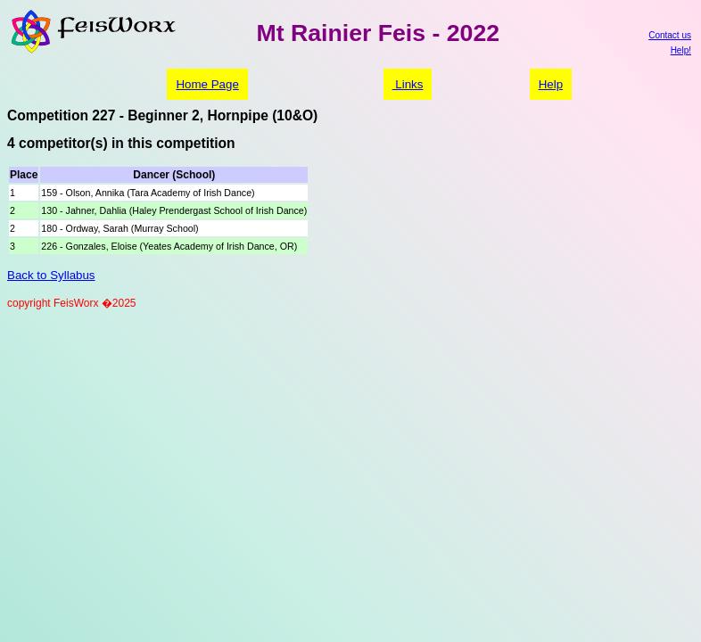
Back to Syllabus (51, 275)
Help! (681, 50)
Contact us (669, 35)
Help (551, 84)
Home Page (207, 84)
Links (408, 84)
